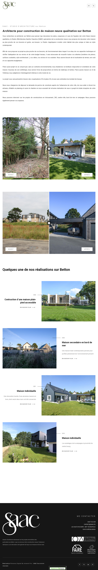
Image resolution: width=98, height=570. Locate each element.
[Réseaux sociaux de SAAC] (93, 5)
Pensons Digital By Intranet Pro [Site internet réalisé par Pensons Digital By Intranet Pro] (21, 563)
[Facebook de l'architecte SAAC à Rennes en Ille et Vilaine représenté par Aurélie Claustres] (79, 564)
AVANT (11, 175)
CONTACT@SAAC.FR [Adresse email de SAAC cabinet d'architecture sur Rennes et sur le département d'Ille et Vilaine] (89, 524)
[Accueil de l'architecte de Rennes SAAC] (9, 5)
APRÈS (87, 175)
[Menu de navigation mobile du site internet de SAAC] (88, 5)
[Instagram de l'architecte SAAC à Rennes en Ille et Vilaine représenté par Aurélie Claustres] (92, 564)
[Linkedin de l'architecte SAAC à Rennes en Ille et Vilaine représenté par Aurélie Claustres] (88, 564)
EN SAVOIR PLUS (27, 307)
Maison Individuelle (26, 391)
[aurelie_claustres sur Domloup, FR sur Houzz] (57, 568)
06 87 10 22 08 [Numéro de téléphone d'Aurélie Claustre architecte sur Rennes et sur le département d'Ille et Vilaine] (91, 522)
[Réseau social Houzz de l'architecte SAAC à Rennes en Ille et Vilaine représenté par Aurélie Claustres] (83, 564)
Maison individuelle (71, 438)
